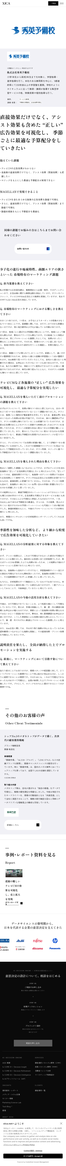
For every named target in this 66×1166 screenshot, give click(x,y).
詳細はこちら (23, 825)
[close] (61, 1123)
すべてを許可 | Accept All (33, 1156)
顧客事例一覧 (40, 1090)
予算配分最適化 (24, 102)
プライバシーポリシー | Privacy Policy (19, 1145)
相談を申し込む (33, 1043)
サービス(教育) (24, 99)
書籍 (4, 1110)
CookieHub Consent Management (37, 1162)
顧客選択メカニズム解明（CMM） (48, 1063)
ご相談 (53, 3)
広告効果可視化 (36, 102)
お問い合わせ (33, 249)
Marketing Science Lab (11, 1102)
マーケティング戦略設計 (44, 1075)
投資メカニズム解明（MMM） (47, 1067)
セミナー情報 (7, 1098)
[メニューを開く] (62, 3)
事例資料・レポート (10, 1090)
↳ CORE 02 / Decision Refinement (16, 1071)
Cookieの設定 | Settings (33, 1151)
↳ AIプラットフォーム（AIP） (14, 1079)
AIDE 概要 (6, 1063)
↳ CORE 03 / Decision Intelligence (16, 1075)
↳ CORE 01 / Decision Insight (14, 1067)
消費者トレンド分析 (43, 1071)
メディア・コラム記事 (11, 1094)
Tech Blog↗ (7, 1106)
